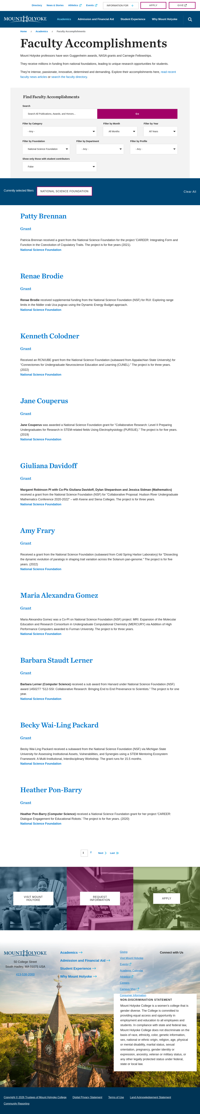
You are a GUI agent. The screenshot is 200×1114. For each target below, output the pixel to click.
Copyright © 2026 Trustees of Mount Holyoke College (35, 1097)
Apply (153, 5)
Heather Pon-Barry (51, 789)
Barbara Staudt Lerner (56, 660)
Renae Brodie (41, 275)
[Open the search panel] (190, 20)
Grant (25, 228)
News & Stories (55, 5)
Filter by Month (111, 123)
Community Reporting (17, 1103)
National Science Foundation (40, 250)
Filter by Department (87, 141)
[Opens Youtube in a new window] (184, 960)
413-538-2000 (25, 974)
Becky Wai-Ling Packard (59, 724)
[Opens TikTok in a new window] (162, 965)
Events (90, 5)
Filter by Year (151, 123)
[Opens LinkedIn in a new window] (177, 960)
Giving (123, 952)
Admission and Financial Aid (96, 19)
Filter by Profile (138, 141)
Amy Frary (37, 530)
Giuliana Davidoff (48, 465)
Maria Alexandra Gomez (59, 595)
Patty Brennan (43, 215)
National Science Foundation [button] (64, 191)
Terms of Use (116, 1097)
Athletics (73, 5)
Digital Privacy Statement (87, 1097)
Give (181, 5)
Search (26, 106)
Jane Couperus (44, 400)
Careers (124, 982)
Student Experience (132, 19)
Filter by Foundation (34, 141)
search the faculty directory (69, 77)
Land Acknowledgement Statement (150, 1097)
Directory (37, 5)
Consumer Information (133, 995)
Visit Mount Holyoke (131, 958)
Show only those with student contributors (46, 158)
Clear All (190, 191)
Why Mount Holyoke (164, 19)
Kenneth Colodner (49, 335)
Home (23, 31)
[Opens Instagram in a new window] (162, 960)
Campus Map (128, 989)
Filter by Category (32, 123)
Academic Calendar (131, 970)
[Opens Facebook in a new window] (169, 960)
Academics (64, 19)
